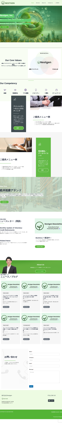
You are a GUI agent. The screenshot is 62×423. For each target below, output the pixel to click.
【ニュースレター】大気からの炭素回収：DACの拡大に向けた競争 (31, 299)
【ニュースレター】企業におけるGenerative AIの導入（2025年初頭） (51, 333)
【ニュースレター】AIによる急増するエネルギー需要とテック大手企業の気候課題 (31, 333)
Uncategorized (27, 329)
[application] (59, 2)
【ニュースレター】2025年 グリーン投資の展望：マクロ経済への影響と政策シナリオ (10, 333)
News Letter (5, 295)
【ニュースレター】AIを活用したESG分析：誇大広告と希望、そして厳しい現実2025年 (51, 299)
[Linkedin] (51, 404)
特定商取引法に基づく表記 (56, 415)
